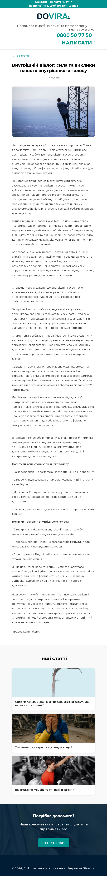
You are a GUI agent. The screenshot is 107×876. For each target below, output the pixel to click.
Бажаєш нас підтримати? (53, 4)
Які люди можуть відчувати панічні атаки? (44, 789)
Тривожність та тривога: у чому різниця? (43, 747)
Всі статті (20, 55)
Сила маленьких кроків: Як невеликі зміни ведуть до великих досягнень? (52, 703)
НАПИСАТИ (77, 43)
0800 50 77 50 (74, 35)
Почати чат (54, 843)
